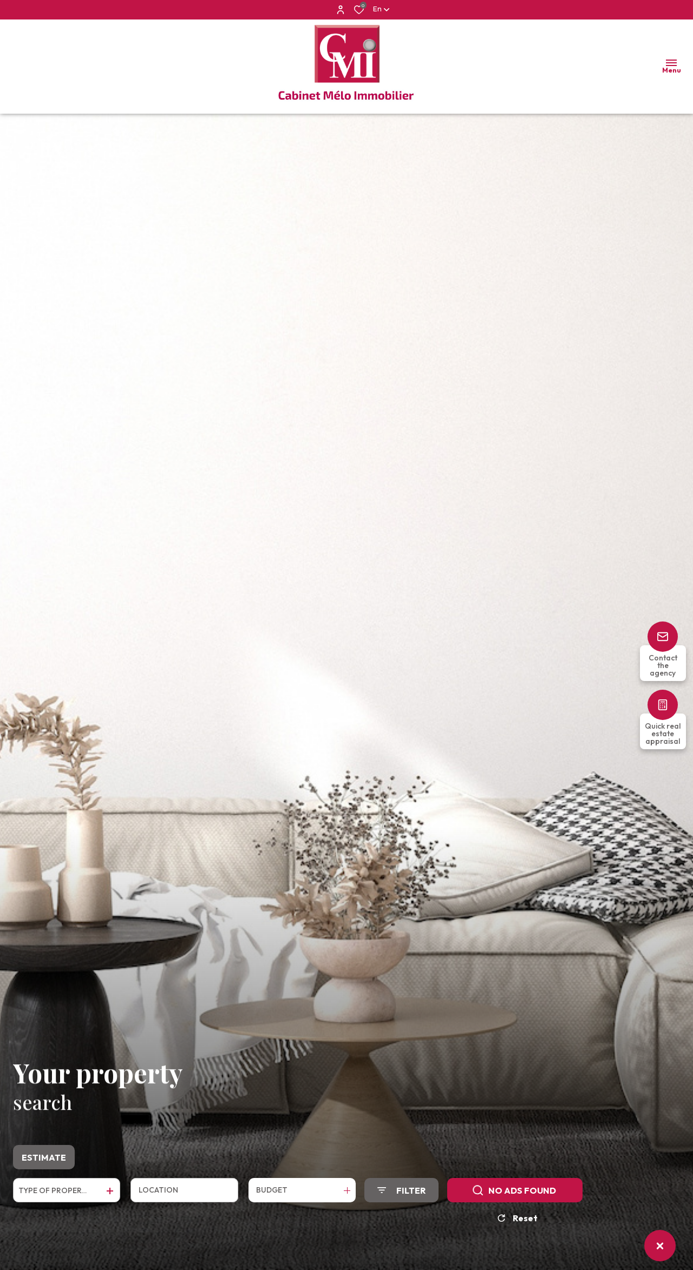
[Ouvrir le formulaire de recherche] (401, 1194)
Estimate (44, 1161)
